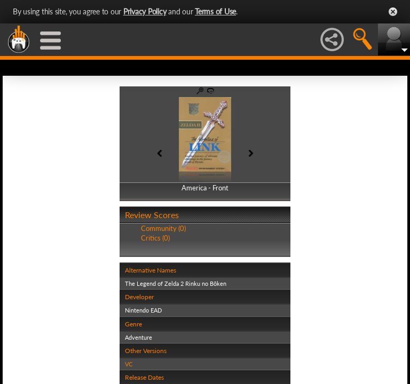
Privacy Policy (145, 11)
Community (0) (163, 228)
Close (393, 11)
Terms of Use (215, 11)
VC (128, 364)
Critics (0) (155, 238)
